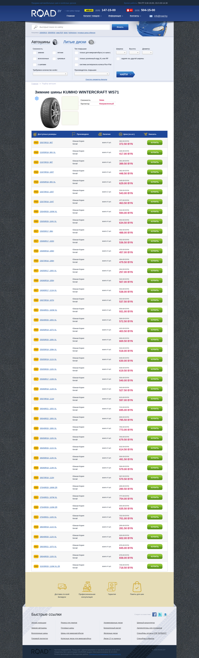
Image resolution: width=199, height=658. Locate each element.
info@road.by (160, 16)
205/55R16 (51, 32)
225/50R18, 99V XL (47, 182)
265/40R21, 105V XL (48, 409)
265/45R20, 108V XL (48, 428)
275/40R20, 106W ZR (48, 487)
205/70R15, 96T (46, 142)
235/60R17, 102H (47, 241)
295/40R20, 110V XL (48, 556)
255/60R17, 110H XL (48, 379)
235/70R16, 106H (47, 261)
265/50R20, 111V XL (48, 448)
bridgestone (73, 32)
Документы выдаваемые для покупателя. (105, 654)
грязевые (61, 58)
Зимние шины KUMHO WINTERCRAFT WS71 (77, 92)
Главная (34, 84)
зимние (41, 53)
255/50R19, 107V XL (48, 330)
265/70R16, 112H (47, 478)
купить (155, 142)
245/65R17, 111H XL (48, 290)
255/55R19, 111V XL (48, 359)
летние (60, 53)
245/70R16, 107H (47, 300)
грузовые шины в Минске (86, 32)
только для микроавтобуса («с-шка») (95, 53)
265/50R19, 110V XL (48, 438)
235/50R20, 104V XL (48, 221)
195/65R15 (43, 32)
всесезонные (43, 58)
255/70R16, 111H (47, 399)
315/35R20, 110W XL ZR (50, 566)
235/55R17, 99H (46, 231)
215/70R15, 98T (46, 162)
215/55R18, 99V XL (47, 152)
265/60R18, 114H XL (48, 468)
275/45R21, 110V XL (48, 517)
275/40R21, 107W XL (48, 497)
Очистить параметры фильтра (99, 47)
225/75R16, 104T (47, 202)
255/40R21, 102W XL (48, 310)
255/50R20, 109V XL (48, 340)
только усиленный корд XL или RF (94, 58)
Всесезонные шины (39, 633)
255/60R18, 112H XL (48, 389)
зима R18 (59, 32)
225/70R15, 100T (47, 192)
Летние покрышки (38, 623)
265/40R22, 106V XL (48, 418)
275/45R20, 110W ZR (48, 507)
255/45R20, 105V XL (48, 320)
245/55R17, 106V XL (48, 271)
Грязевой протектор (39, 638)
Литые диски (74, 42)
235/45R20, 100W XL (48, 211)
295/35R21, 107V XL (48, 547)
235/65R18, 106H (47, 251)
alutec (66, 32)
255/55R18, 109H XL (48, 349)
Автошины (40, 42)
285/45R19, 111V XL (48, 527)
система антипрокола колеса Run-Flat (95, 64)
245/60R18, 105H (47, 280)
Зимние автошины (39, 628)
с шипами (42, 64)
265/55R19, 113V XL (48, 458)
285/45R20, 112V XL (48, 537)
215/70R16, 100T (47, 172)
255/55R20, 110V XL (48, 369)
